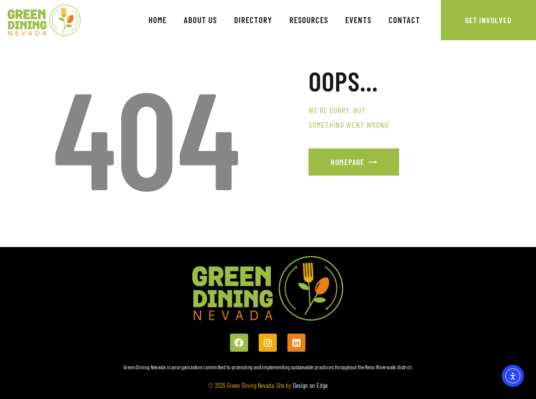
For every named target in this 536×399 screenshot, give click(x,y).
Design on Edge (309, 385)
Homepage (347, 162)
